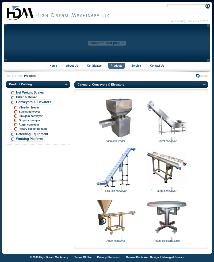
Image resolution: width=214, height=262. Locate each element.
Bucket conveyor (29, 111)
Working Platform (29, 139)
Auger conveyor (29, 124)
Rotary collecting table (33, 128)
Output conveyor (29, 120)
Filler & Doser (26, 97)
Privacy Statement (108, 257)
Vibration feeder (29, 107)
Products (30, 75)
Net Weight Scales (30, 92)
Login (204, 75)
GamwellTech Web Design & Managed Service (155, 257)
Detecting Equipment (32, 134)
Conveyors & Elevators (33, 102)
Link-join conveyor (31, 116)
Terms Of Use (82, 257)
